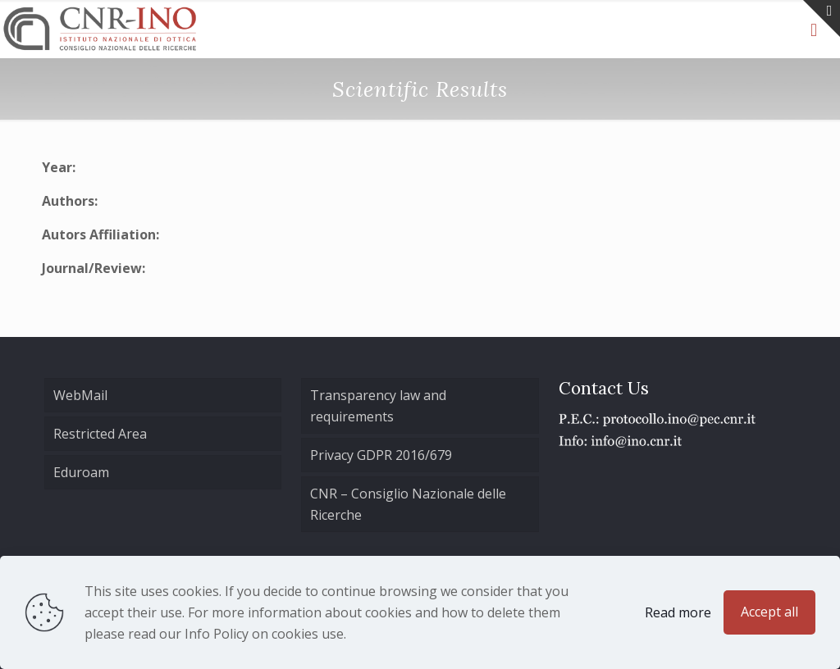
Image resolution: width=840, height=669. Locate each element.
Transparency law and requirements (378, 406)
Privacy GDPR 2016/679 (381, 455)
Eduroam (81, 472)
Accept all (769, 612)
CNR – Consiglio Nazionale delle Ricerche (408, 504)
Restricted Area (100, 434)
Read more (678, 612)
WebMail (80, 395)
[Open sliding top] (821, 18)
